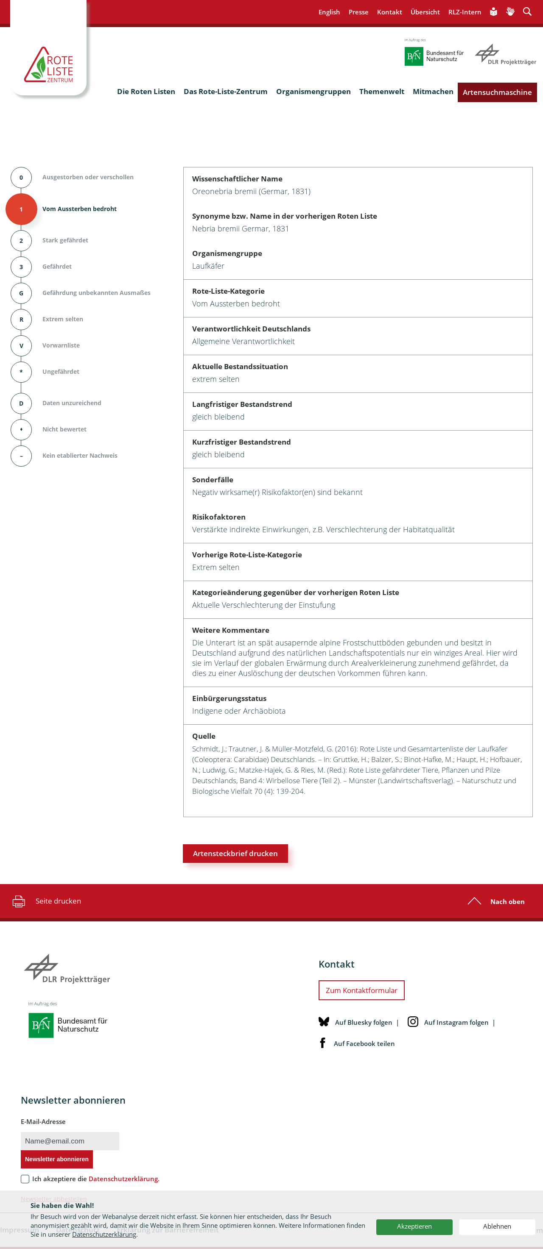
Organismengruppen (313, 91)
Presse (359, 12)
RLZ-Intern (464, 12)
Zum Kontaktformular (361, 990)
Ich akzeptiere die (96, 1178)
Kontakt (389, 12)
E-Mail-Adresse (43, 1121)
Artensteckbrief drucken (235, 853)
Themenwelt (381, 91)
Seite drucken (45, 901)
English (329, 12)
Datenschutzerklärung (104, 1234)
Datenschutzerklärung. (124, 1178)
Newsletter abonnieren (57, 1159)
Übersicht (425, 12)
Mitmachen (433, 91)
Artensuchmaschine (497, 92)
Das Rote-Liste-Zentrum (226, 91)
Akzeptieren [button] (414, 1226)
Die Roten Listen (146, 91)
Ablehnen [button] (497, 1226)
